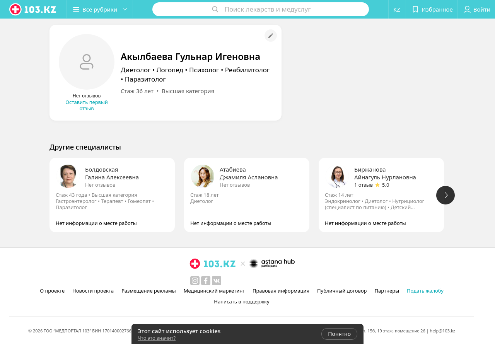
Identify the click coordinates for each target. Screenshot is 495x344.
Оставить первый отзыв (86, 105)
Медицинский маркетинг (214, 290)
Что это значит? (157, 337)
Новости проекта (93, 290)
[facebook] (205, 280)
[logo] (33, 9)
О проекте (52, 290)
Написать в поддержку (241, 301)
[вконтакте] (216, 280)
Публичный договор (342, 290)
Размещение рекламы (148, 290)
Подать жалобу (425, 290)
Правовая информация (281, 290)
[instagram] (195, 280)
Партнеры (387, 290)
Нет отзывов (100, 184)
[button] (100, 9)
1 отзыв (363, 184)
